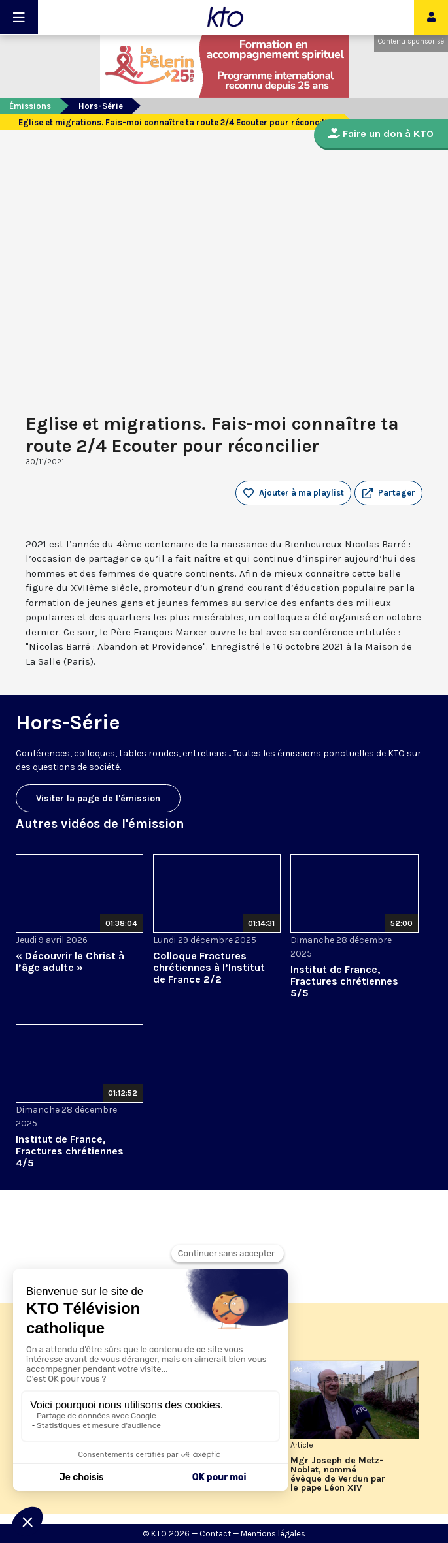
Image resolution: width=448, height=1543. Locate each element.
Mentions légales (273, 1533)
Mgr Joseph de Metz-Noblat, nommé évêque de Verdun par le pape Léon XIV (337, 1474)
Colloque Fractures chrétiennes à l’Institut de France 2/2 (209, 967)
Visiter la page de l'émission (98, 798)
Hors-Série (100, 106)
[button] (388, 493)
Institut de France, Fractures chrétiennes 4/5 (70, 1151)
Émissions (30, 106)
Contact (215, 1533)
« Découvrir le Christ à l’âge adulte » (70, 961)
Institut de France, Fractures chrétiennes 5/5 (344, 981)
